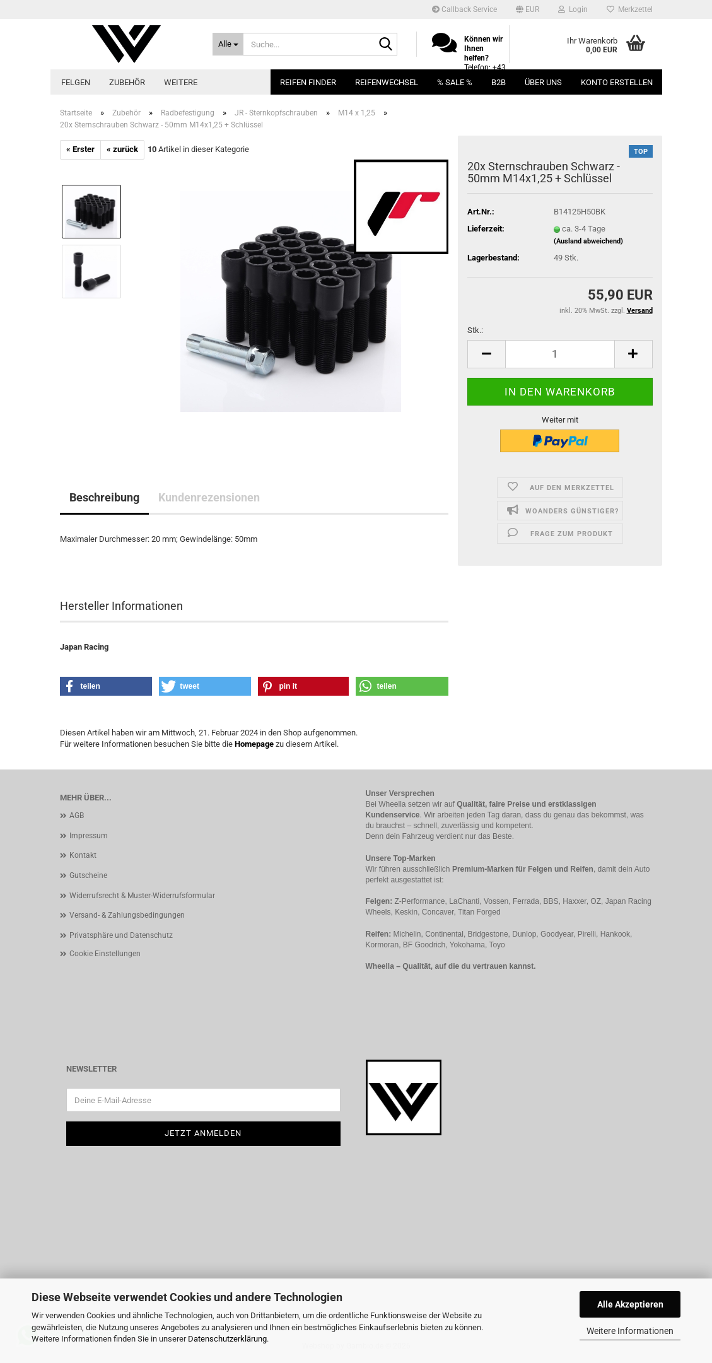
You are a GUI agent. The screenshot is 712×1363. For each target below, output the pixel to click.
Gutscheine (88, 875)
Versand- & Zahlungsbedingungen (127, 915)
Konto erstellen (617, 82)
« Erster (80, 149)
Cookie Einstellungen (105, 953)
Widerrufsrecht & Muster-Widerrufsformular (142, 895)
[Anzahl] (559, 354)
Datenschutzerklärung (227, 1338)
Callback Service (464, 9)
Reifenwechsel (386, 82)
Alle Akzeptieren (630, 1304)
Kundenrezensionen (209, 497)
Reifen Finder (308, 82)
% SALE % (454, 82)
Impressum (88, 835)
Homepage (254, 744)
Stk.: (475, 330)
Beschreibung (104, 497)
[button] (527, 9)
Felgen (75, 82)
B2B (498, 82)
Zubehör (127, 82)
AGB (76, 815)
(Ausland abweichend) (588, 241)
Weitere (180, 82)
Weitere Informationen (630, 1331)
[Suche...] (228, 44)
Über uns (543, 82)
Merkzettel (630, 9)
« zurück (122, 149)
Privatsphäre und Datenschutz (121, 935)
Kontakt (82, 855)
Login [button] (573, 9)
